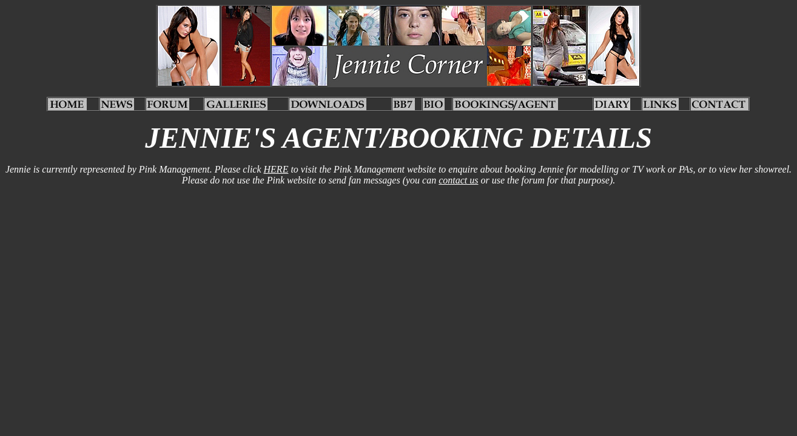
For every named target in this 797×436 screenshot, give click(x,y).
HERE (276, 169)
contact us (458, 180)
